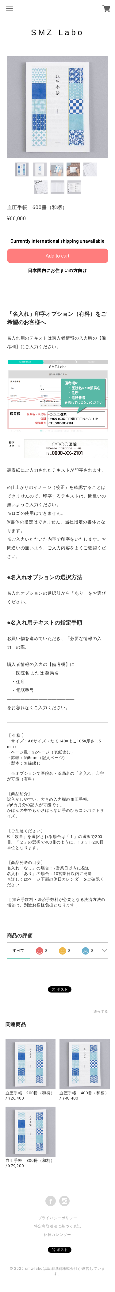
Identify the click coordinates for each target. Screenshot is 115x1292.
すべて (18, 950)
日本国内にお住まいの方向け (57, 270)
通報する (101, 1011)
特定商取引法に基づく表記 (57, 1226)
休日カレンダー (57, 1234)
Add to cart (57, 255)
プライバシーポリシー (57, 1218)
